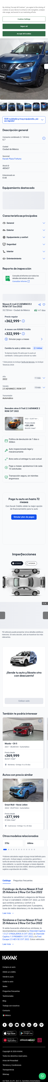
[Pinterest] (41, 1028)
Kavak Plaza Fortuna (12, 159)
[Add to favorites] (40, 721)
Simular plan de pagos (24, 517)
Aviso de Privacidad (10, 1063)
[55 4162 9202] (34, 7)
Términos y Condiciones (12, 1068)
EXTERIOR (16, 563)
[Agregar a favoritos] (43, 304)
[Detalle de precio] (23, 321)
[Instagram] (11, 1028)
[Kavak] (6, 7)
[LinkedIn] (29, 1028)
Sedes (5, 989)
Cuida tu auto (8, 984)
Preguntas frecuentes (23, 883)
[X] (23, 1028)
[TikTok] (35, 1028)
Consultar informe (21, 281)
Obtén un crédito (9, 975)
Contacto (6, 1013)
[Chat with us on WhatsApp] (42, 1076)
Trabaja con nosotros (11, 1008)
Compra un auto (9, 970)
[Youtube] (17, 1028)
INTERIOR (30, 563)
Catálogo (7, 883)
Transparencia (8, 1072)
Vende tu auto (8, 980)
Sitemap (6, 1077)
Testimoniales (8, 999)
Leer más (8, 916)
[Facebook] (5, 1028)
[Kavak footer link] (10, 961)
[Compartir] (39, 304)
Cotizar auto (24, 701)
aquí (43, 2)
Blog (4, 1004)
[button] (38, 348)
